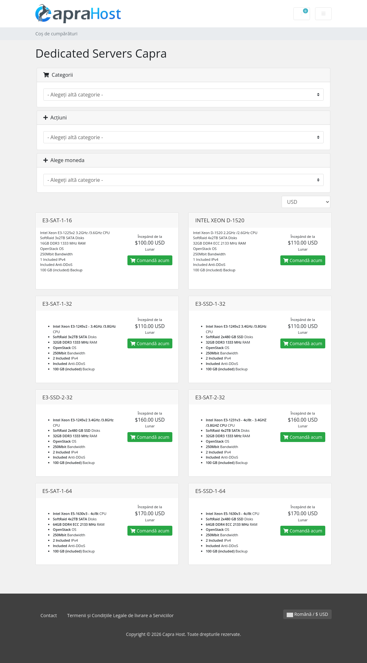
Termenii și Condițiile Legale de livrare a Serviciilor (120, 615)
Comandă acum (149, 260)
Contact (48, 615)
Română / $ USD (307, 614)
